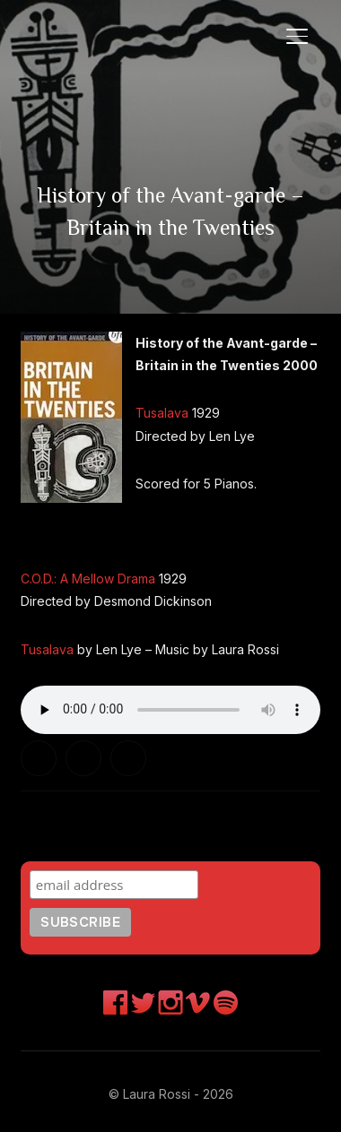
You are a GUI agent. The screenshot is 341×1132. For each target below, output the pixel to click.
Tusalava (162, 412)
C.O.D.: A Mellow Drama (88, 578)
